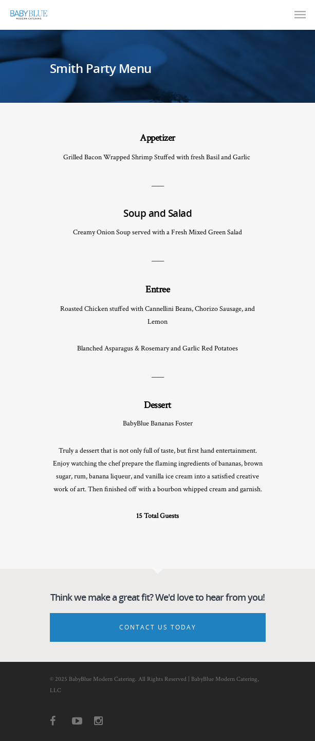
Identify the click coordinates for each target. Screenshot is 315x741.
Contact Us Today (157, 627)
